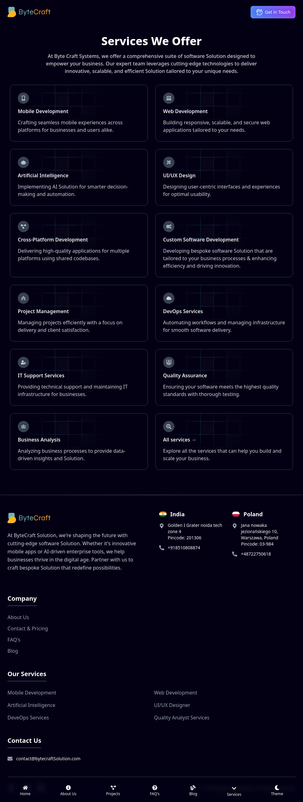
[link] (25, 791)
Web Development (175, 692)
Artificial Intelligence (31, 705)
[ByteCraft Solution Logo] (29, 12)
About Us (18, 617)
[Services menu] (234, 791)
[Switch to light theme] (277, 791)
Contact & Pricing (27, 628)
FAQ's (13, 639)
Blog (12, 650)
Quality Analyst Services (182, 717)
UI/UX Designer (172, 705)
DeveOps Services (28, 717)
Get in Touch (273, 12)
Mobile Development (31, 692)
